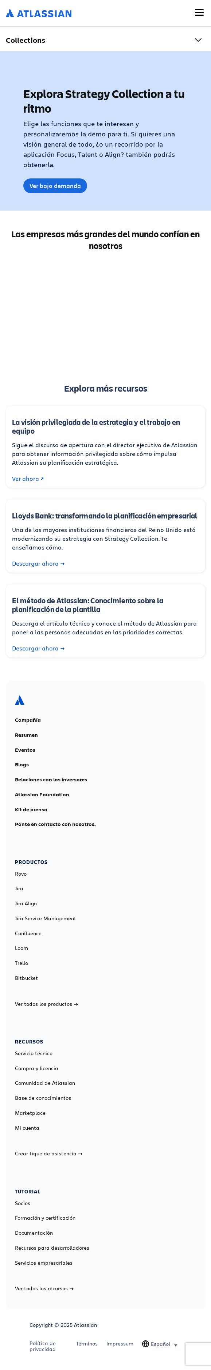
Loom (21, 948)
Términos (87, 1344)
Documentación (34, 1233)
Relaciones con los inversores (51, 779)
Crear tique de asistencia (48, 1153)
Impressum (119, 1344)
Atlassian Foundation (42, 794)
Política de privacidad (43, 1346)
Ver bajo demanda (55, 186)
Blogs (22, 764)
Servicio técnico (33, 1053)
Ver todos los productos (46, 1004)
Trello (21, 963)
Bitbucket (26, 978)
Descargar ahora (38, 563)
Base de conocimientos (43, 1098)
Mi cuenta (27, 1128)
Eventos (25, 750)
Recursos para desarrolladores (52, 1248)
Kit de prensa (31, 809)
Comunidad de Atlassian (45, 1083)
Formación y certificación (45, 1218)
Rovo (21, 874)
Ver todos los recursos (44, 1288)
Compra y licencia (36, 1068)
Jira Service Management (45, 918)
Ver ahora (28, 479)
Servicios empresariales (44, 1263)
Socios (22, 1203)
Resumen (26, 735)
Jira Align (26, 903)
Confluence (28, 933)
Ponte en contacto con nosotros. (55, 824)
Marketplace (30, 1113)
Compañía (28, 720)
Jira (19, 888)
